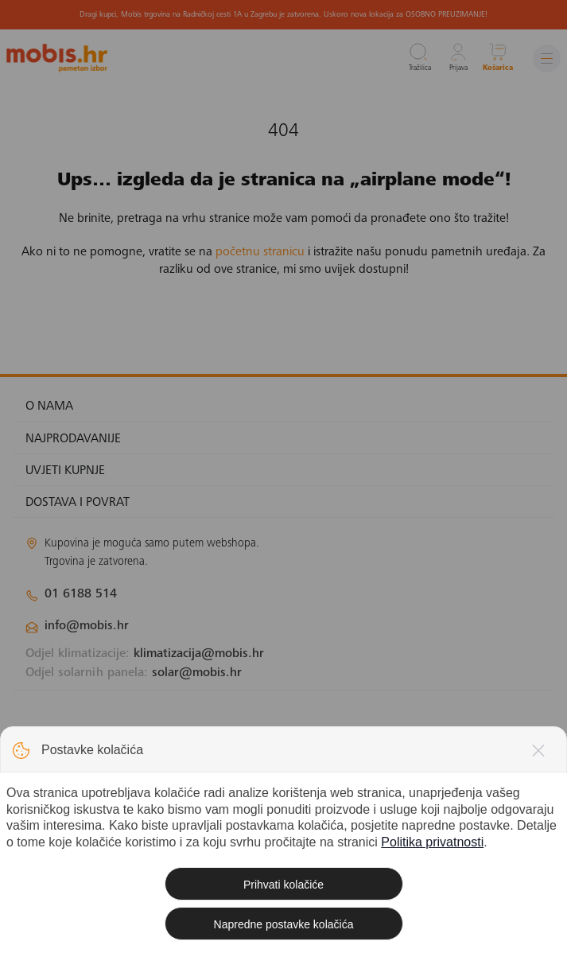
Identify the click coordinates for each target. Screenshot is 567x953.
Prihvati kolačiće (283, 884)
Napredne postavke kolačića (284, 924)
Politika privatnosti (432, 842)
